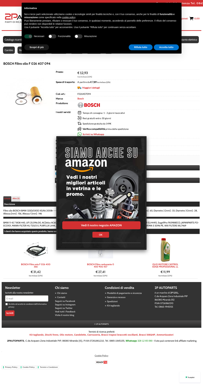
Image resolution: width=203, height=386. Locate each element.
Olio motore (66, 335)
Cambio (9, 50)
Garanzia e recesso (116, 297)
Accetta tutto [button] (166, 47)
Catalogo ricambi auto (16, 39)
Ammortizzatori (165, 335)
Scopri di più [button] (37, 47)
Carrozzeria (93, 335)
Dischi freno (51, 335)
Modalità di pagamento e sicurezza (124, 293)
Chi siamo (62, 293)
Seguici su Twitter (63, 308)
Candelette (80, 335)
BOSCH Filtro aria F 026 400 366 (35, 265)
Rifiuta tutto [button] (140, 47)
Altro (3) (16, 198)
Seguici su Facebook (65, 301)
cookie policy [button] (68, 17)
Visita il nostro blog (64, 315)
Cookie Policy (101, 355)
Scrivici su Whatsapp (93, 134)
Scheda (7, 199)
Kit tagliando (113, 305)
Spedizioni (112, 301)
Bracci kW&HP (147, 335)
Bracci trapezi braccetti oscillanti (119, 335)
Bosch (80, 98)
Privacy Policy (11, 367)
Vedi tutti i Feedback (65, 311)
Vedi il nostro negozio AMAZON (101, 225)
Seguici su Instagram (65, 304)
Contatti (61, 297)
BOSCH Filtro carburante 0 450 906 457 (100, 265)
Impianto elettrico (187, 39)
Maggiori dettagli (91, 87)
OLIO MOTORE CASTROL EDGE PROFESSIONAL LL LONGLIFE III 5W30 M (165, 265)
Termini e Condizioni (49, 367)
